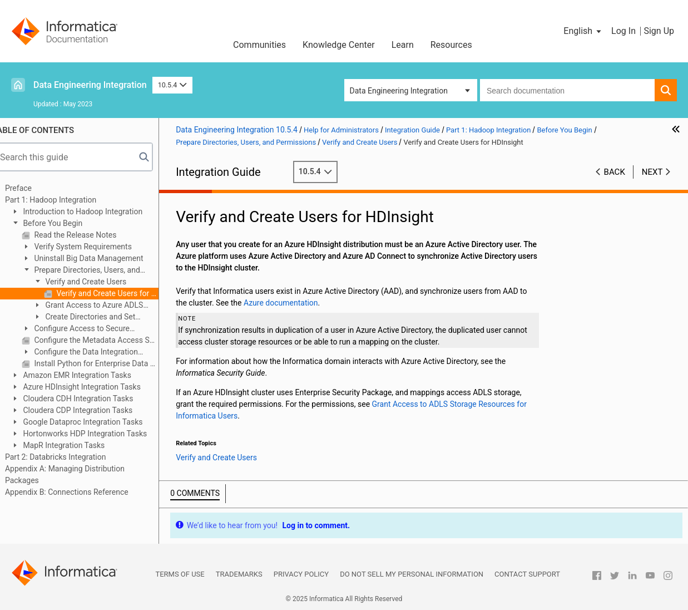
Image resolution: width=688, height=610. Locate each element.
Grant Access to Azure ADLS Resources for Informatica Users (102, 306)
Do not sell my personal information (411, 574)
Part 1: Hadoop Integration (64, 199)
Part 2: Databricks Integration (69, 456)
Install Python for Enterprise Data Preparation (109, 363)
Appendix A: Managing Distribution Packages (78, 474)
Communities (259, 45)
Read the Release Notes (88, 234)
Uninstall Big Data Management (101, 258)
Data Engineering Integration (90, 85)
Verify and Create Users (98, 281)
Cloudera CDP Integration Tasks (90, 410)
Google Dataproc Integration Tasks (95, 421)
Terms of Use (179, 574)
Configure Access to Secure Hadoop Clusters (89, 329)
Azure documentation (294, 302)
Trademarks (239, 574)
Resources (451, 45)
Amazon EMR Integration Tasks (89, 375)
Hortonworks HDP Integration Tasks (97, 433)
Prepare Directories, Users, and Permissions (94, 270)
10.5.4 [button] (172, 85)
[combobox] (567, 90)
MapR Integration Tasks (76, 445)
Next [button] (652, 172)
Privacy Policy (301, 574)
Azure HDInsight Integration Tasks (94, 386)
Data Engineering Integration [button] (399, 90)
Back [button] (614, 172)
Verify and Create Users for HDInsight (120, 293)
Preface (31, 188)
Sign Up (659, 31)
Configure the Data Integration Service (93, 352)
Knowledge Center (339, 45)
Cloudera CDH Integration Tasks (90, 398)
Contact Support (527, 574)
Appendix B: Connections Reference (80, 492)
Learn (403, 45)
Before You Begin (65, 223)
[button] (583, 31)
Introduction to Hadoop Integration (95, 211)
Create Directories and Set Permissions (97, 317)
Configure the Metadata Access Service (109, 340)
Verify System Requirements (95, 246)
